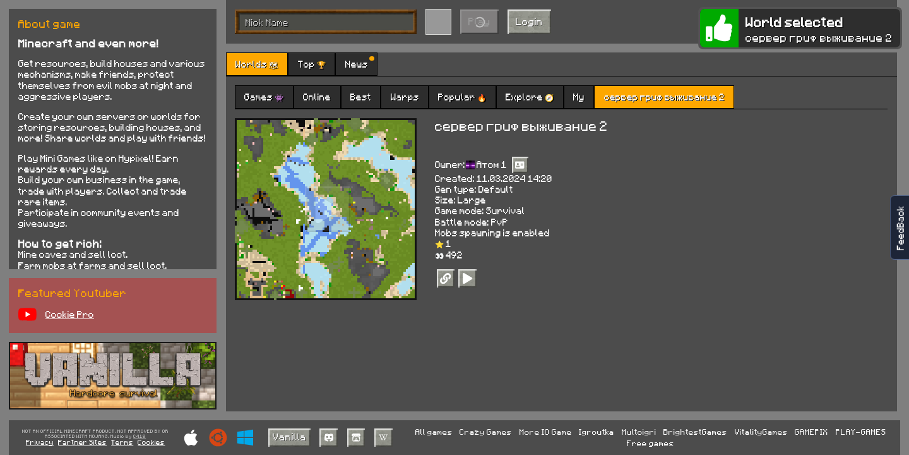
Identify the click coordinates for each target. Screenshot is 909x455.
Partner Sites (82, 442)
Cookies (151, 442)
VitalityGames (761, 431)
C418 (139, 437)
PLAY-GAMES (861, 431)
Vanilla (289, 436)
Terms (122, 442)
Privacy (40, 442)
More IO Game (546, 431)
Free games (650, 443)
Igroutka (596, 431)
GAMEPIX (811, 431)
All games (434, 431)
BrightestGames (695, 431)
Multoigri (639, 431)
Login (529, 21)
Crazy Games (486, 431)
